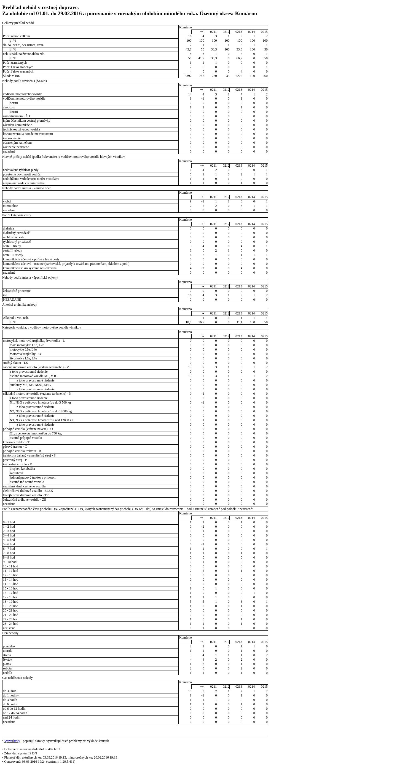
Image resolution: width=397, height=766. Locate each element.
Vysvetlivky (12, 741)
